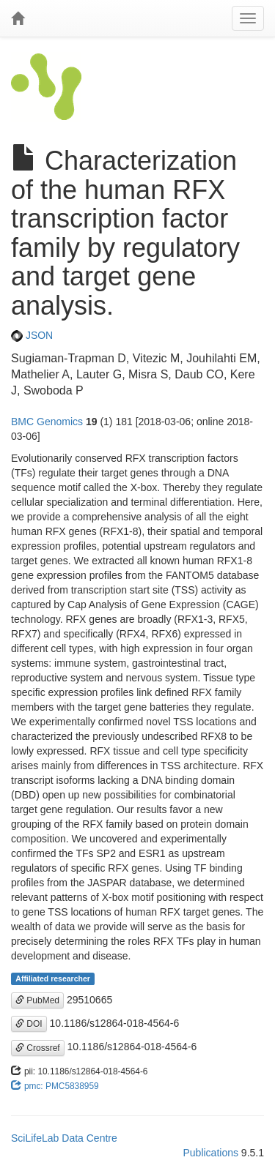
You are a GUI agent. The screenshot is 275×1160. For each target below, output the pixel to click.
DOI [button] (29, 1024)
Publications (210, 1153)
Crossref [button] (37, 1048)
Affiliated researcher (52, 978)
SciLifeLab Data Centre (64, 1138)
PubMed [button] (37, 1000)
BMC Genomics (47, 421)
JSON (32, 335)
